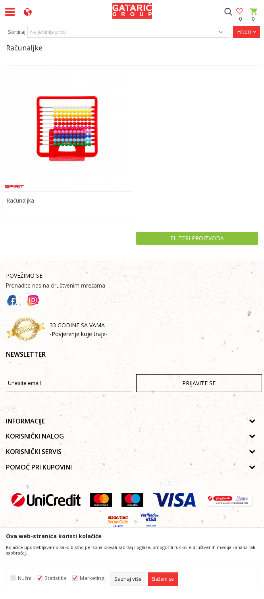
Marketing (92, 578)
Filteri (246, 31)
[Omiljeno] (240, 11)
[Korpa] (253, 18)
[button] (228, 12)
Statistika (55, 578)
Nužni (24, 578)
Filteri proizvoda (197, 238)
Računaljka (20, 200)
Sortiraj (16, 31)
